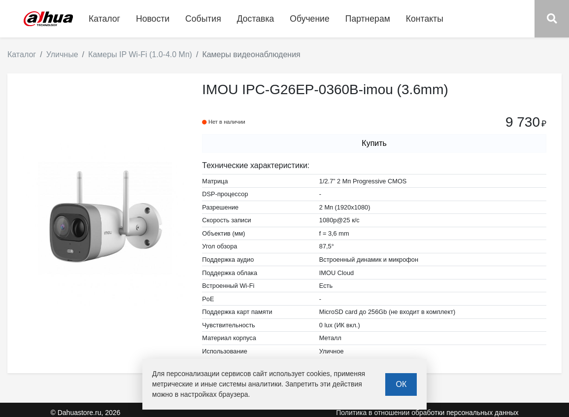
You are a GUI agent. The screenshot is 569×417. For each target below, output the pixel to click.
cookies (318, 374)
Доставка (255, 19)
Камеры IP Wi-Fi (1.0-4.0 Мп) (140, 54)
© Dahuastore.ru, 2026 (86, 413)
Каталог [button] (104, 19)
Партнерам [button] (367, 19)
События (203, 19)
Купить (374, 143)
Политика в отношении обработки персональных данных (427, 413)
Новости (152, 19)
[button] (552, 18)
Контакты (424, 19)
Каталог (21, 54)
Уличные (62, 54)
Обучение (309, 19)
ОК (401, 384)
